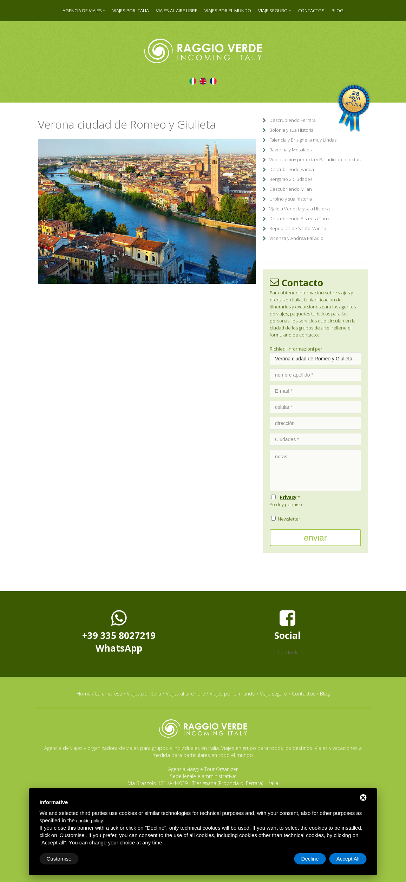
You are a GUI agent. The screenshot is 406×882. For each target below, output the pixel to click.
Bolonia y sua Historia (291, 130)
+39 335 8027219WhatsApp (119, 631)
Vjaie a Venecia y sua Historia (299, 208)
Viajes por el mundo (227, 10)
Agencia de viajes (82, 10)
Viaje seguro (273, 10)
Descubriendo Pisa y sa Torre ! (301, 218)
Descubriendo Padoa (291, 169)
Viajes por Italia (130, 10)
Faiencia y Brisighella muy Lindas (302, 140)
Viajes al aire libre (176, 10)
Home (84, 693)
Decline (310, 859)
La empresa (108, 693)
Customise (59, 859)
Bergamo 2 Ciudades (290, 179)
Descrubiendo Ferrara (292, 120)
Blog (337, 10)
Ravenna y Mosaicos (290, 149)
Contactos (311, 10)
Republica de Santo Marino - (299, 228)
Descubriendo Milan (290, 189)
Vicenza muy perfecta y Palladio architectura (315, 159)
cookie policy (89, 820)
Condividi (287, 652)
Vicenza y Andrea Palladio (296, 238)
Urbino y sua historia (290, 199)
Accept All (348, 859)
